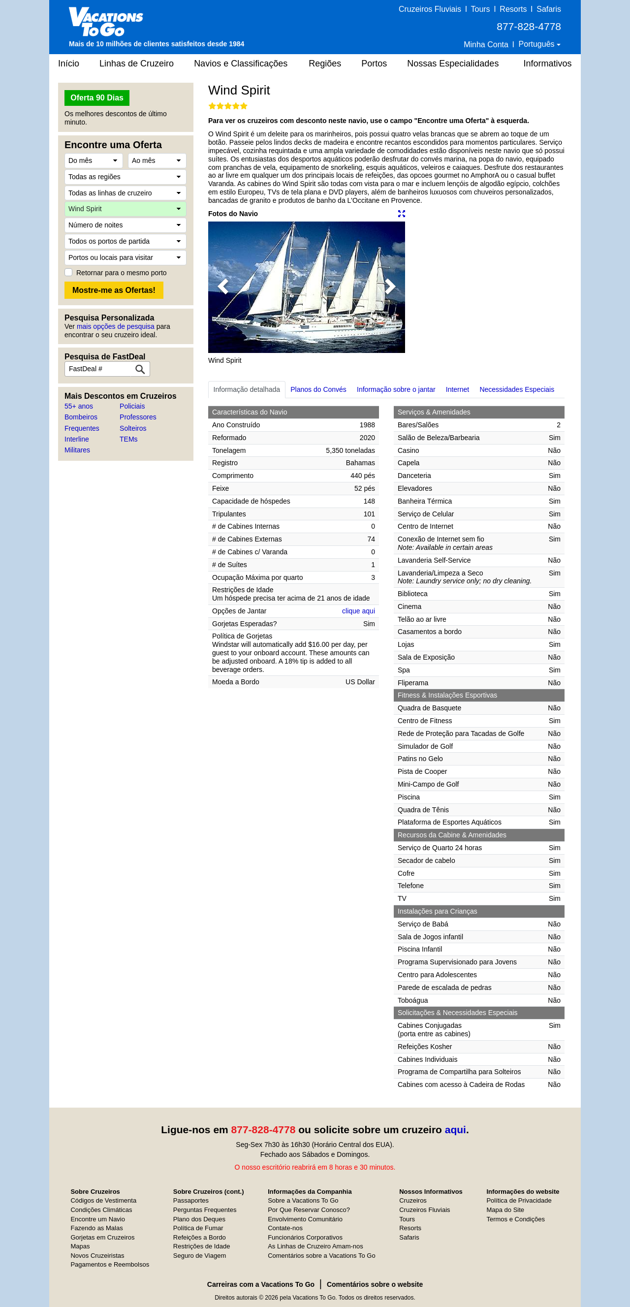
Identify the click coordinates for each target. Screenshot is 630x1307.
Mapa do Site (505, 1209)
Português (538, 44)
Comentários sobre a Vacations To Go (321, 1255)
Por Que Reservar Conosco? (309, 1209)
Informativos (547, 63)
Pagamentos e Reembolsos (109, 1264)
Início (68, 63)
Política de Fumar (198, 1228)
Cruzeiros (413, 1200)
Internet (457, 389)
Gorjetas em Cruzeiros (102, 1237)
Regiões (325, 63)
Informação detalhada (247, 389)
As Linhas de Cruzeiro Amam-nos (315, 1246)
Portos (374, 63)
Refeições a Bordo (199, 1237)
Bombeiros (80, 417)
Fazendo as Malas (96, 1228)
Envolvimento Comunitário (305, 1219)
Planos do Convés (318, 389)
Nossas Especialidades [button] (453, 63)
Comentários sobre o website (375, 1284)
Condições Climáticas (101, 1209)
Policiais (132, 406)
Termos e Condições (515, 1219)
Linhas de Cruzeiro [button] (136, 63)
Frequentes (81, 428)
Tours (480, 9)
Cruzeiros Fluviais (430, 9)
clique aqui (358, 611)
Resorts (513, 9)
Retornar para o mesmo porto (121, 273)
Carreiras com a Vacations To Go (261, 1284)
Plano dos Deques (199, 1219)
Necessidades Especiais (516, 389)
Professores (138, 417)
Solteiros (133, 428)
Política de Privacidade (518, 1200)
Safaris (548, 9)
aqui (455, 1129)
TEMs (129, 439)
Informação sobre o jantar (396, 389)
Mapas (80, 1246)
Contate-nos (285, 1228)
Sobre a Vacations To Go (303, 1200)
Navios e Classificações (240, 63)
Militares (77, 450)
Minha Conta (486, 44)
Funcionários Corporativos (305, 1237)
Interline (76, 439)
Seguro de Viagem (199, 1255)
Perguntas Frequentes (205, 1209)
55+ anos (78, 406)
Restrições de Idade (201, 1246)
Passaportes (191, 1200)
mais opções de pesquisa (116, 326)
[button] (223, 287)
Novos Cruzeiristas (97, 1255)
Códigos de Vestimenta (103, 1200)
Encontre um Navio (97, 1219)
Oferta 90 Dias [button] (97, 98)
